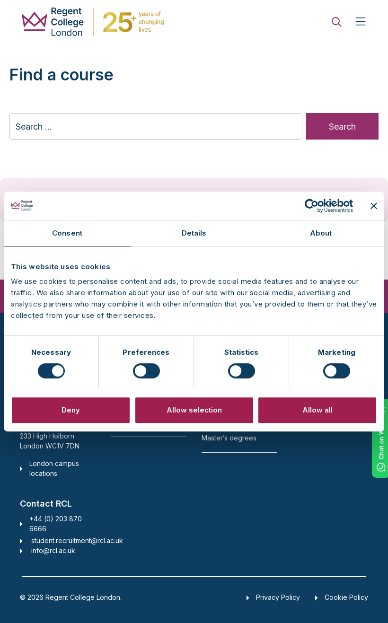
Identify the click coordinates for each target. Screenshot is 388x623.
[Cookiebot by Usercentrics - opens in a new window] (311, 206)
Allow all (317, 409)
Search (342, 127)
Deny (71, 409)
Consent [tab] (67, 232)
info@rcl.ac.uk (53, 550)
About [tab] (321, 232)
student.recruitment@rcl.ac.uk (77, 540)
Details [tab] (194, 232)
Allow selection (194, 409)
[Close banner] (373, 205)
